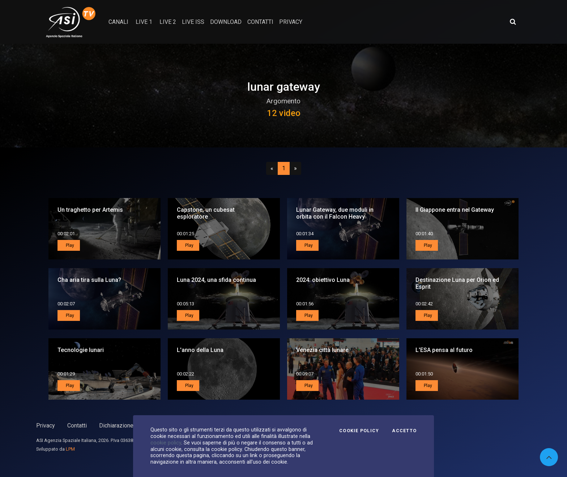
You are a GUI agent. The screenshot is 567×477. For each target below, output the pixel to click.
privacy (290, 21)
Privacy (45, 425)
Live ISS (193, 21)
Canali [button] (118, 21)
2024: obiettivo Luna (323, 279)
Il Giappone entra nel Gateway (454, 209)
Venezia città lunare (322, 350)
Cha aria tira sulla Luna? (89, 279)
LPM (70, 449)
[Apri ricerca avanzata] (512, 21)
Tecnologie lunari (80, 350)
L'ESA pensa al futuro (444, 350)
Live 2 (167, 21)
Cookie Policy (359, 431)
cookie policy (165, 443)
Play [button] (69, 245)
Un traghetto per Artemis (90, 209)
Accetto (404, 431)
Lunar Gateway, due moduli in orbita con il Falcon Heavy (335, 213)
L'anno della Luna (200, 350)
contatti (260, 21)
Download (226, 21)
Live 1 (144, 21)
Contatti (77, 425)
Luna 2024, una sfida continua (216, 279)
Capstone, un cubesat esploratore (206, 213)
